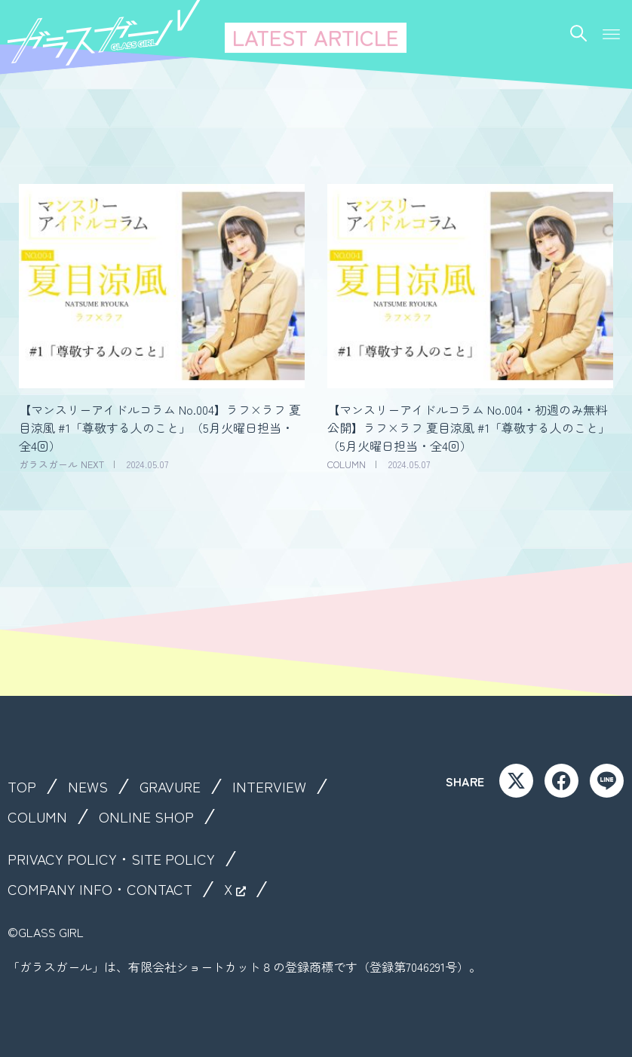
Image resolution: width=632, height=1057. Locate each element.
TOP (22, 786)
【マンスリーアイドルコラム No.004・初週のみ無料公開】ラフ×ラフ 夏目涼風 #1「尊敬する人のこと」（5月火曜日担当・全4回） (468, 427)
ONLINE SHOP (147, 816)
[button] (611, 30)
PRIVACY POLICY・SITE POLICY (113, 858)
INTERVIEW (273, 786)
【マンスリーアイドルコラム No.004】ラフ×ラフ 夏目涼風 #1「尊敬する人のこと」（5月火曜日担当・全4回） (160, 427)
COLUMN (37, 816)
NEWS (89, 786)
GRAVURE (172, 786)
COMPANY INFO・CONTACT (101, 888)
